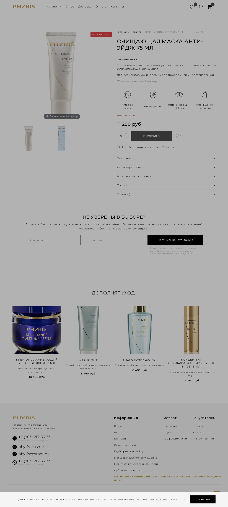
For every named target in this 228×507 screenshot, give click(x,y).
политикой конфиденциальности (147, 499)
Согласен (203, 499)
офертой (179, 499)
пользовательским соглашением (100, 499)
